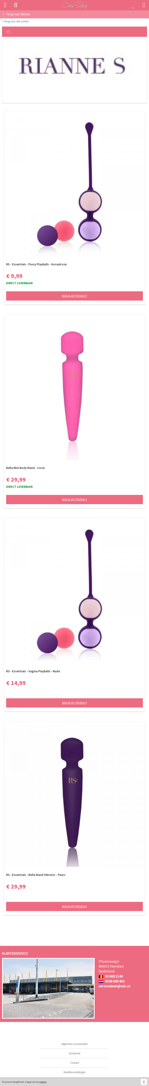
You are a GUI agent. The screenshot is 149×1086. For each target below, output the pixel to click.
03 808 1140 (111, 976)
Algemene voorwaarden (74, 1044)
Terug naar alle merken (15, 21)
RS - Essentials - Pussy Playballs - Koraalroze (36, 264)
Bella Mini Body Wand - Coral (25, 468)
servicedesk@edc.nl (114, 986)
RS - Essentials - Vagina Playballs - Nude (33, 671)
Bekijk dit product (74, 296)
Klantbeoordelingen (74, 1072)
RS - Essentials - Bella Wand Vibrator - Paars (35, 875)
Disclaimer (74, 1053)
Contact (74, 1063)
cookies (42, 1081)
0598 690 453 (112, 981)
